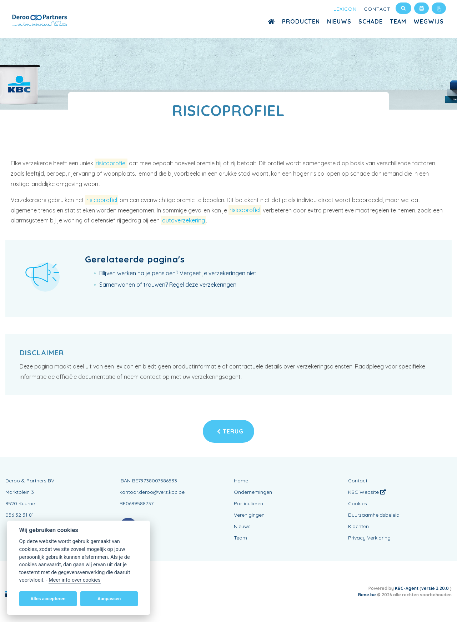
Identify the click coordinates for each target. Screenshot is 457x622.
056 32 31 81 (19, 515)
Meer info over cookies (74, 580)
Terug (230, 431)
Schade (370, 21)
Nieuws (339, 21)
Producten (301, 21)
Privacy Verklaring (369, 538)
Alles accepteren (47, 598)
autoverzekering (183, 220)
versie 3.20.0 (435, 588)
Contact (377, 9)
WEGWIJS (428, 21)
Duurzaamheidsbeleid (374, 515)
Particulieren (248, 503)
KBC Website (367, 492)
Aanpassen (109, 598)
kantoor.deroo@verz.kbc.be (152, 492)
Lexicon (345, 9)
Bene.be (367, 594)
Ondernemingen (253, 492)
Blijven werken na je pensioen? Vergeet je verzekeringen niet (177, 273)
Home (241, 480)
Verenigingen (249, 515)
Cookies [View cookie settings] (357, 503)
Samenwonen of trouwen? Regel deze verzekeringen (167, 284)
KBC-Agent (406, 588)
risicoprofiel (111, 163)
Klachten (358, 526)
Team (398, 21)
